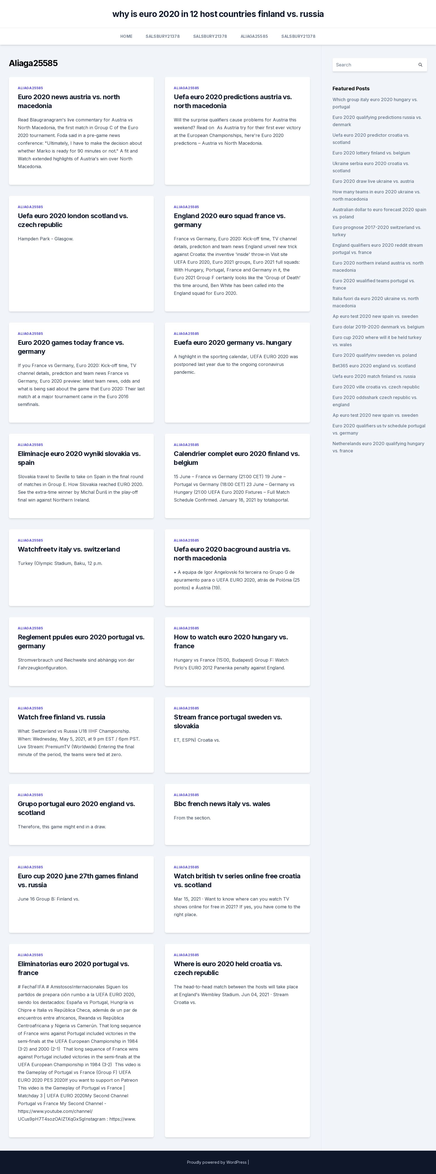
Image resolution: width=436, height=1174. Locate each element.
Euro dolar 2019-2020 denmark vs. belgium (378, 327)
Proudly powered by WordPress (217, 1162)
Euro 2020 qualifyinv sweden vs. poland (375, 355)
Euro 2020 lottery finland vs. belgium (371, 153)
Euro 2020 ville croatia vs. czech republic (376, 387)
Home (126, 36)
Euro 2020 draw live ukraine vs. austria (373, 181)
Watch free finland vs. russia (61, 717)
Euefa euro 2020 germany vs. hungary (232, 342)
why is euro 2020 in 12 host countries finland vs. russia (218, 14)
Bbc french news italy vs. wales (222, 804)
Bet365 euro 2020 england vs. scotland (374, 365)
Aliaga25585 (254, 36)
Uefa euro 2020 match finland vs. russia (374, 376)
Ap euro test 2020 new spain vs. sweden (375, 316)
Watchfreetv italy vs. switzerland (69, 549)
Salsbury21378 (163, 36)
